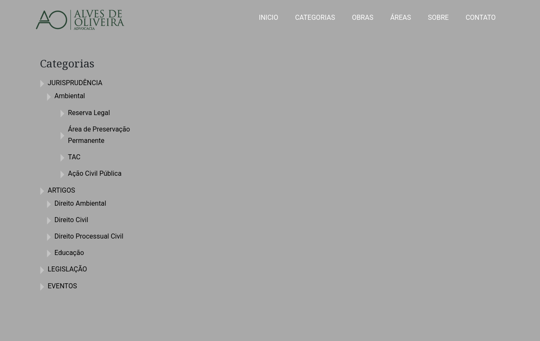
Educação (69, 253)
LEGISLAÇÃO (67, 269)
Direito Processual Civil (88, 236)
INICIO (268, 17)
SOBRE (438, 17)
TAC (74, 157)
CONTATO (481, 17)
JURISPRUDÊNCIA (75, 83)
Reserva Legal (89, 113)
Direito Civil (71, 220)
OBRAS (362, 17)
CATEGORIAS (315, 17)
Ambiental (69, 96)
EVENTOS (62, 286)
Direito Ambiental (80, 203)
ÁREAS (400, 17)
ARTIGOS (61, 190)
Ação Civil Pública (95, 173)
